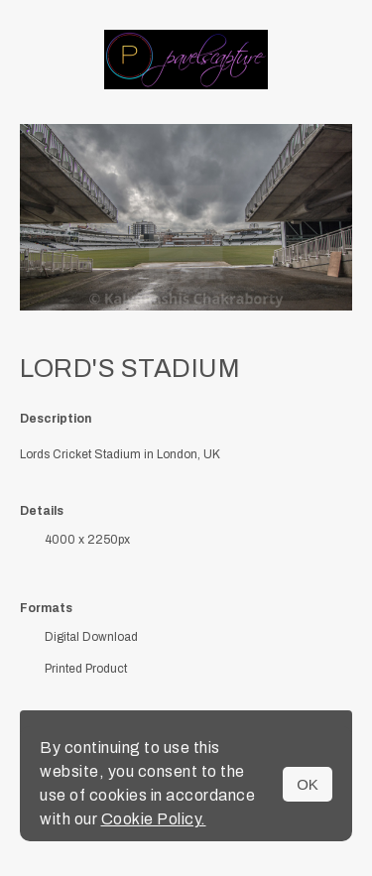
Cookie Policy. (153, 819)
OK (307, 784)
